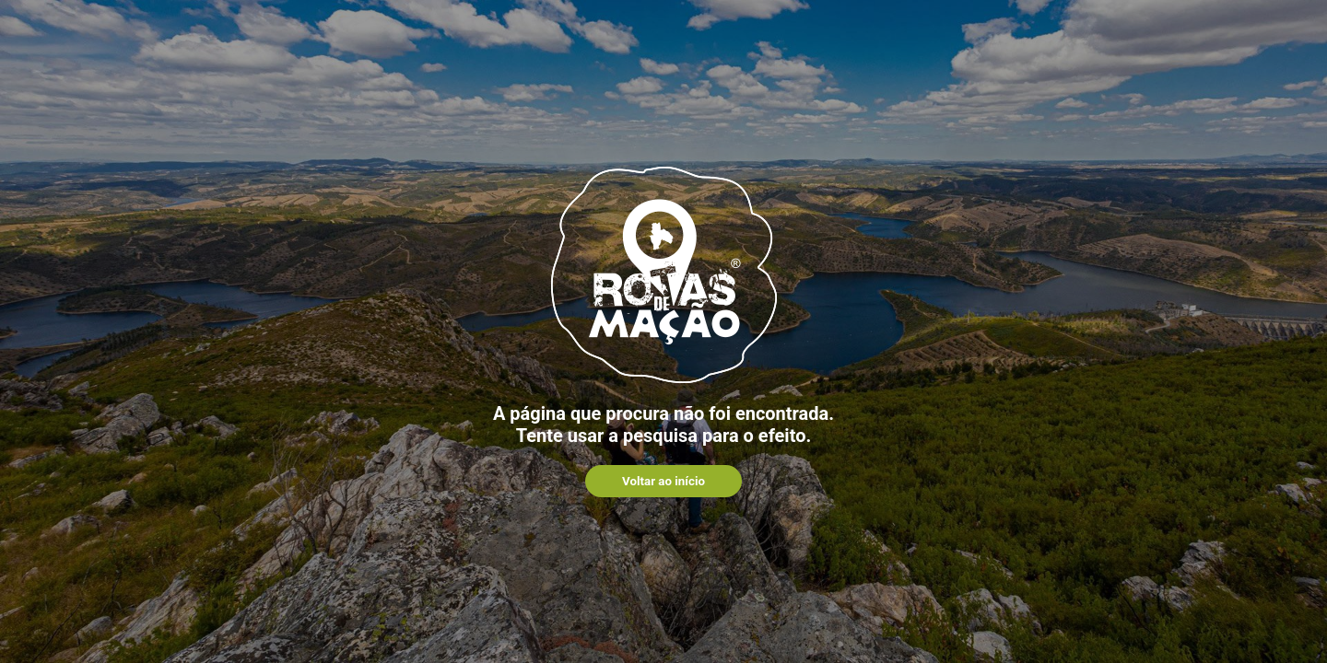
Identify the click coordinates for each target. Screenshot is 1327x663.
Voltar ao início (663, 481)
